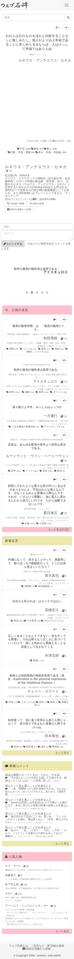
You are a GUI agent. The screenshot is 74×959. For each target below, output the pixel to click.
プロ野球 (32, 620)
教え (50, 148)
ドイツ (30, 470)
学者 (11, 702)
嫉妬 (37, 148)
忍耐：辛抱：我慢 (22, 152)
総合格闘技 (44, 586)
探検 (52, 702)
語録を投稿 (36, 203)
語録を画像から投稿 (19, 209)
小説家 (44, 523)
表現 (41, 702)
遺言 (43, 746)
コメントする (13, 243)
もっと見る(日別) (58, 529)
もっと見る (62, 752)
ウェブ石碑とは (18, 945)
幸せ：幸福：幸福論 (50, 152)
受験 (12, 348)
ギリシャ (58, 392)
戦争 (13, 392)
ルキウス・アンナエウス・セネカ (36, 169)
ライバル (28, 348)
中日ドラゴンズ (52, 620)
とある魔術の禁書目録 (24, 426)
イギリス (27, 702)
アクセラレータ (53, 426)
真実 (42, 392)
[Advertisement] (36, 100)
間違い (37, 660)
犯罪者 (30, 746)
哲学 (14, 470)
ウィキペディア (62, 346)
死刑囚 (56, 746)
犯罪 (17, 746)
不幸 (24, 148)
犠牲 (28, 392)
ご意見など (37, 945)
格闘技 (28, 586)
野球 (17, 620)
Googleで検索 (15, 203)
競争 (44, 348)
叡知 (59, 470)
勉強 (58, 348)
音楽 (46, 470)
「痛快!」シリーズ (46, 350)
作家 (28, 523)
